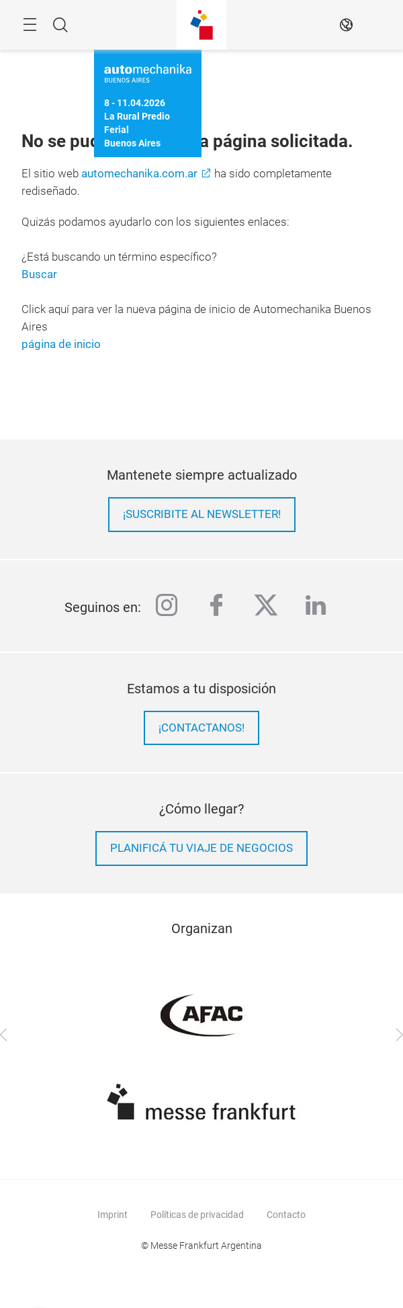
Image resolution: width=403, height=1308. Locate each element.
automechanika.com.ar (139, 173)
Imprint (112, 1214)
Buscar (39, 274)
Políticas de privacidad (197, 1214)
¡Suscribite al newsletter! (202, 514)
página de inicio (61, 344)
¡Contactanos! (201, 728)
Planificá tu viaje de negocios (201, 848)
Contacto (286, 1214)
